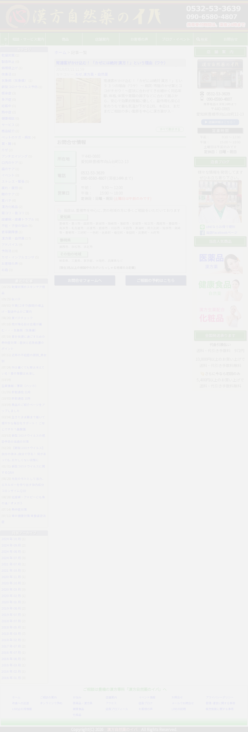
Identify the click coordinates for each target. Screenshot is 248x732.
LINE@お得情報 (22, 709)
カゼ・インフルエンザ (18, 257)
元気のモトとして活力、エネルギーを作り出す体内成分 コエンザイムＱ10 (23, 485)
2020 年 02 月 (11, 595)
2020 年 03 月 (11, 589)
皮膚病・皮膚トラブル (18, 219)
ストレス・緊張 (13, 181)
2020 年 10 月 (11, 583)
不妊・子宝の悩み (15, 225)
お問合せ (177, 697)
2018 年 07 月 (11, 620)
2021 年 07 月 (11, 564)
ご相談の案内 (48, 697)
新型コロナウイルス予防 (20, 86)
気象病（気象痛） (15, 80)
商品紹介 (8, 130)
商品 (68, 39)
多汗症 (6, 99)
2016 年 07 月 (11, 652)
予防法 (6, 250)
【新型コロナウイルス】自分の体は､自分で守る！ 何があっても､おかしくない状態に (24, 454)
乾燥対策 (8, 55)
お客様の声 (140, 39)
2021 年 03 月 (11, 570)
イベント (8, 175)
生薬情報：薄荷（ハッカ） (20, 386)
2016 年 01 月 (11, 677)
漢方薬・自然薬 (95, 74)
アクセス (111, 703)
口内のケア (10, 162)
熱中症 (6, 112)
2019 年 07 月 (11, 614)
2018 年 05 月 (11, 627)
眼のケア (8, 194)
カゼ (78, 74)
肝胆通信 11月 (21, 392)
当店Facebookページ (221, 232)
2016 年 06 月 (11, 658)
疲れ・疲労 (10, 187)
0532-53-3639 (92, 172)
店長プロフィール (117, 709)
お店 (5, 269)
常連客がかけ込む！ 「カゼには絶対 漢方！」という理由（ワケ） (112, 62)
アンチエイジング (15, 156)
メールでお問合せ (183, 703)
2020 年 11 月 (11, 576)
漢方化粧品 (10, 206)
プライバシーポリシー (220, 697)
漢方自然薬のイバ (122, 729)
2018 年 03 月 (11, 633)
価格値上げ (10, 67)
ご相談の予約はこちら (156, 280)
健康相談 (8, 118)
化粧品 (77, 715)
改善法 (6, 74)
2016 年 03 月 (11, 665)
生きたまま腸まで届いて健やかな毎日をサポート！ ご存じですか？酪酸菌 (23, 423)
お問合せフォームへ (85, 280)
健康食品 (78, 709)
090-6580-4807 (93, 178)
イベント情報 (147, 697)
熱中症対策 (19, 509)
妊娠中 (6, 105)
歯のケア (8, 168)
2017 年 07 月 (11, 646)
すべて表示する (169, 129)
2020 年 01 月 (11, 601)
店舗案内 (111, 697)
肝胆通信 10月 (21, 398)
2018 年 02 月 (11, 639)
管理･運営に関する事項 (220, 703)
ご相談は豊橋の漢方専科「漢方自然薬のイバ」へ (125, 689)
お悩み (77, 697)
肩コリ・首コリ (13, 213)
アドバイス (10, 244)
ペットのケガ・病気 (16, 137)
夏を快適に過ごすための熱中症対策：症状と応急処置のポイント (23, 342)
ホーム (7, 39)
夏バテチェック (22, 318)
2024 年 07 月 (11, 557)
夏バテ (6, 200)
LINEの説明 (179, 709)
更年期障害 (10, 231)
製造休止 (8, 61)
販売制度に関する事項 (220, 709)
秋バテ (16, 299)
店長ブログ (146, 703)
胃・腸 (6, 143)
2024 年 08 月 (11, 551)
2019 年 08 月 (11, 608)
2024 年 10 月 (11, 538)
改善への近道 (20, 703)
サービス (8, 124)
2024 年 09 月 (11, 545)
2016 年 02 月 (11, 671)
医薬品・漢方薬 (82, 703)
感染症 (6, 93)
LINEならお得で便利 (220, 226)
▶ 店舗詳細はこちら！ (220, 122)
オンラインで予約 (51, 703)
